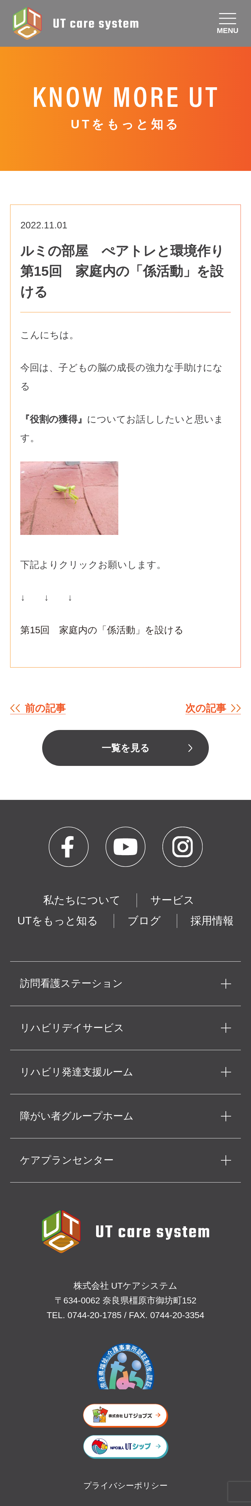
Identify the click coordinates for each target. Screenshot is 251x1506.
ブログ (144, 921)
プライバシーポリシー (125, 1485)
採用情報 (212, 921)
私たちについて (82, 900)
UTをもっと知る (57, 921)
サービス (172, 900)
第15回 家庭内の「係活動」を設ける (102, 630)
